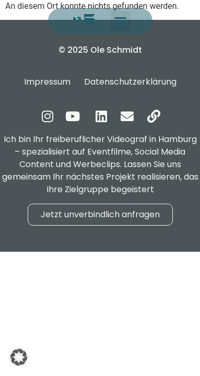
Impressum (47, 82)
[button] (121, 21)
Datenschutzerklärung (130, 82)
